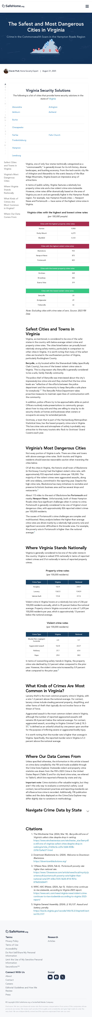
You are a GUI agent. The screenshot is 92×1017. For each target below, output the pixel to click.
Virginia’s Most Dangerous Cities (11, 177)
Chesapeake (17, 127)
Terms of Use (12, 945)
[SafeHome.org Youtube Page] (50, 977)
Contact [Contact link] (10, 980)
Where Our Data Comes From (12, 215)
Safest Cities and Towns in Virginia (10, 165)
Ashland (52, 112)
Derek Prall (14, 71)
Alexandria (17, 107)
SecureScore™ (13, 967)
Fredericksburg (19, 140)
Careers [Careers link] (9, 984)
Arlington (53, 107)
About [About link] (9, 976)
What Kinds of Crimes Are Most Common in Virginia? (11, 203)
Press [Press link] (8, 995)
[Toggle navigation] (87, 6)
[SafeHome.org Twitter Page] (62, 977)
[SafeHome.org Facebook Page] (56, 977)
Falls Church (54, 135)
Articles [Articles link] (51, 941)
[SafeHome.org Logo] (13, 6)
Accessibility (11, 949)
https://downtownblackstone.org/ (50, 861)
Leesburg (16, 156)
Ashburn (16, 112)
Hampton (16, 148)
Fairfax (15, 135)
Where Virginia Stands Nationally (11, 190)
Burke (15, 120)
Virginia (52, 99)
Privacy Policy (12, 941)
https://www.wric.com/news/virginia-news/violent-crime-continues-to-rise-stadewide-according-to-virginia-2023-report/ (60, 896)
